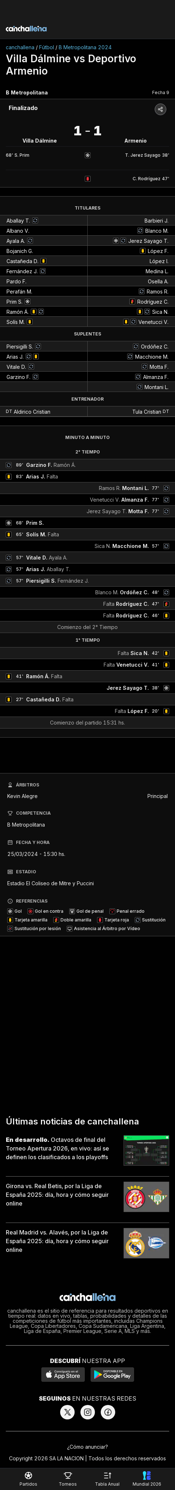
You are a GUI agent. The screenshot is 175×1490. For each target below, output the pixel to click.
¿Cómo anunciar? (87, 1447)
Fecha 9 (160, 92)
